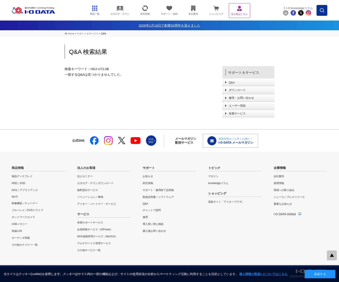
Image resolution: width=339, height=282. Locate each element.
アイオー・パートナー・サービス (96, 203)
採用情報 (279, 183)
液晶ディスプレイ (22, 176)
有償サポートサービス (90, 222)
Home (71, 33)
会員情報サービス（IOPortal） (95, 229)
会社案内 (279, 176)
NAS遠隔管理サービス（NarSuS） (97, 236)
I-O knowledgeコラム (299, 8)
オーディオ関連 (21, 237)
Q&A (232, 82)
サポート (149, 168)
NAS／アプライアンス (25, 190)
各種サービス (237, 113)
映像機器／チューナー (25, 203)
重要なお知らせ (283, 203)
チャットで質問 (152, 210)
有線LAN (17, 230)
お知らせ (148, 176)
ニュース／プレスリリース (289, 197)
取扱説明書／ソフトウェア (158, 197)
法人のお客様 (86, 168)
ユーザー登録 (237, 105)
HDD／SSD (18, 183)
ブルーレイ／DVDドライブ (27, 210)
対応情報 (148, 183)
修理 (145, 217)
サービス (83, 214)
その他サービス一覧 (89, 250)
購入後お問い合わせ (154, 230)
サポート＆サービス (87, 33)
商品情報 (18, 168)
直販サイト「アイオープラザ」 (226, 201)
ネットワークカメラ (23, 217)
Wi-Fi (15, 196)
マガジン (213, 176)
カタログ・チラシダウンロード (95, 183)
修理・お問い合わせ (241, 97)
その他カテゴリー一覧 (25, 244)
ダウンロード (237, 90)
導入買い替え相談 (153, 224)
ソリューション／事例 (90, 197)
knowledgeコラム (218, 183)
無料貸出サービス (87, 190)
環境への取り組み (284, 190)
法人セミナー (85, 176)
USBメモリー (19, 224)
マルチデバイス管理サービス (94, 243)
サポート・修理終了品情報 (158, 190)
